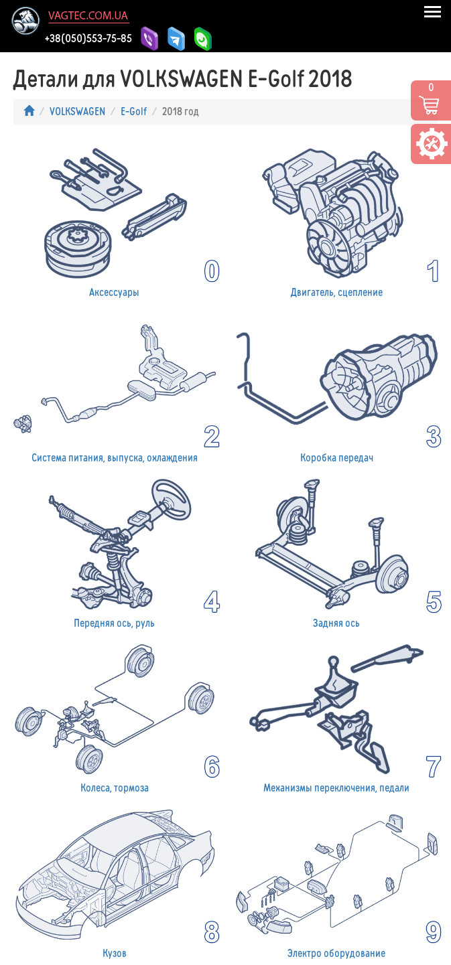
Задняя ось (337, 550)
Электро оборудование (337, 881)
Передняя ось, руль (114, 550)
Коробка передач (337, 385)
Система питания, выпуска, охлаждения (114, 385)
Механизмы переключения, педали (337, 716)
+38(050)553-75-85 (88, 38)
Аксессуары (114, 219)
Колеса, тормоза (114, 716)
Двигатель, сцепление (337, 219)
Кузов (114, 881)
